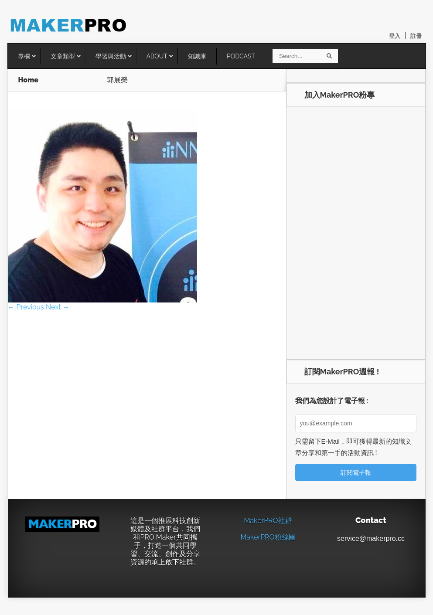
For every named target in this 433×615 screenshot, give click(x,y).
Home (28, 80)
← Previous (26, 307)
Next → (58, 307)
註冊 (416, 36)
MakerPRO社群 (268, 520)
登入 (394, 36)
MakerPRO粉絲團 (267, 537)
